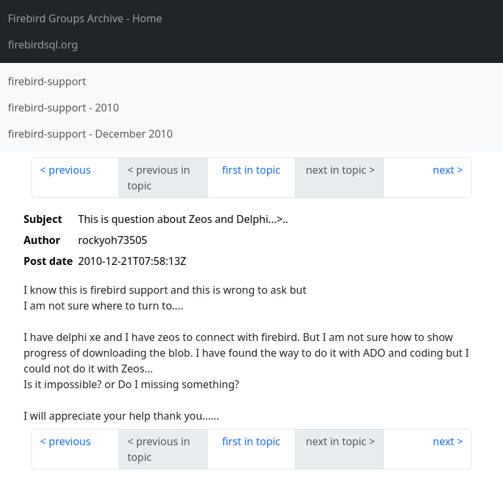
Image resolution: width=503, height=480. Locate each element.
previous (69, 170)
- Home (85, 18)
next (444, 170)
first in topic (251, 170)
